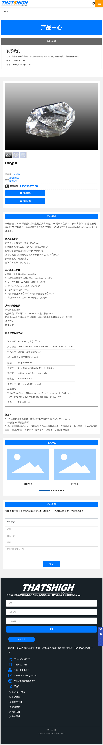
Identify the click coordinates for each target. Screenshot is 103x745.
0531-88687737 (22, 659)
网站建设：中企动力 (46, 733)
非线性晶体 (14, 178)
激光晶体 (16, 697)
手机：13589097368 (15, 60)
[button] (44, 490)
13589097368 (29, 186)
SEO (62, 733)
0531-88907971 (21, 670)
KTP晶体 (74, 484)
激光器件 (16, 716)
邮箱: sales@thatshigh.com (18, 64)
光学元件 (16, 711)
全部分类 (51, 41)
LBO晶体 (13, 181)
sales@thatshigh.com (25, 675)
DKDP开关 (28, 484)
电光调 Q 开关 (18, 692)
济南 (57, 733)
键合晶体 (16, 707)
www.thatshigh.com (24, 681)
